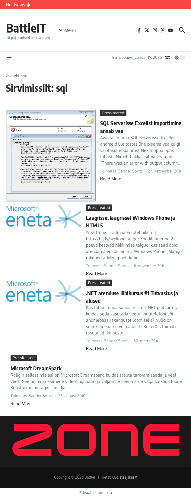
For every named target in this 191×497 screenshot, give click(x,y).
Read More (110, 178)
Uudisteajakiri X (124, 477)
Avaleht (13, 75)
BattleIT (26, 27)
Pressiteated (113, 112)
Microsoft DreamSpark (36, 368)
